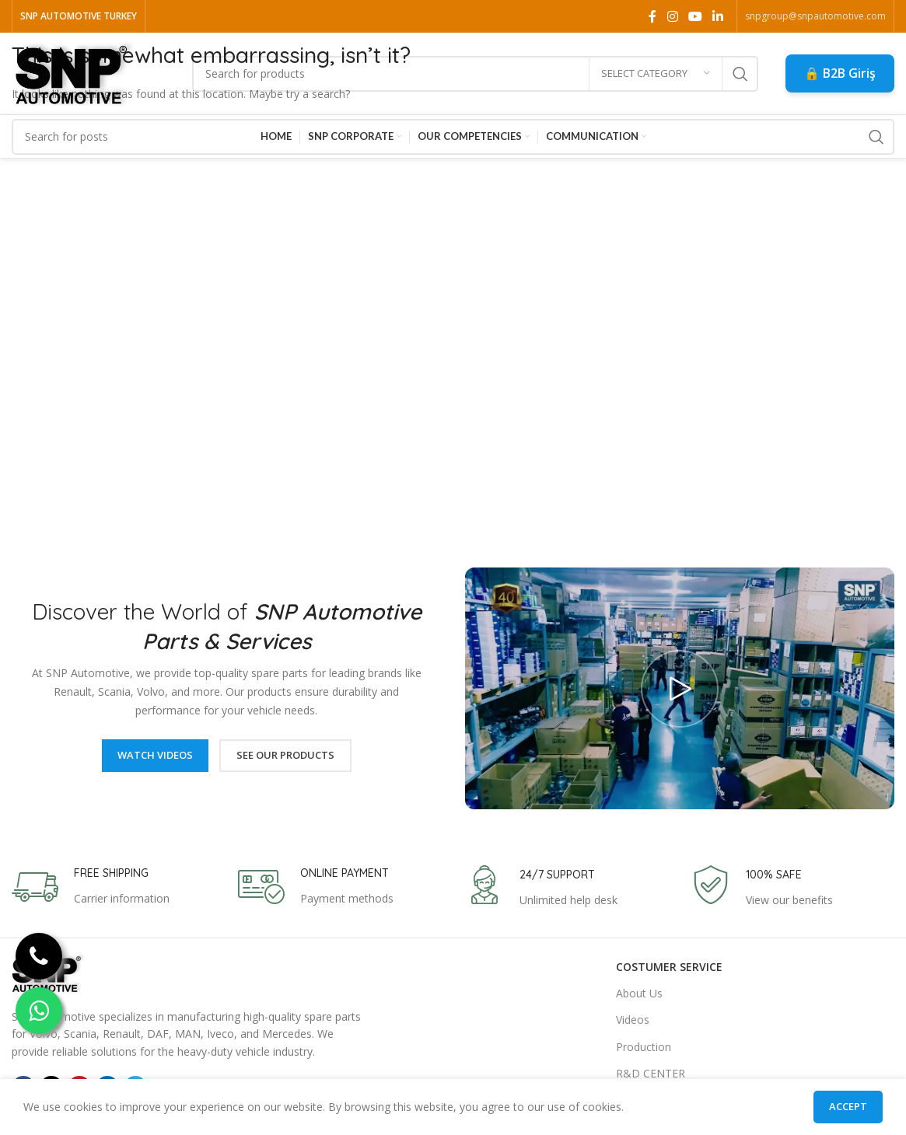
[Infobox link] (91, 887)
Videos (632, 1019)
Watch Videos (155, 755)
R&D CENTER (650, 1073)
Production (643, 1046)
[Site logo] (75, 72)
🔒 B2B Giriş (840, 73)
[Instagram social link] (672, 16)
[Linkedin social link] (718, 16)
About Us (639, 993)
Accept (848, 1106)
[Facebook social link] (653, 16)
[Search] (475, 74)
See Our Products (285, 755)
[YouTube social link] (695, 16)
